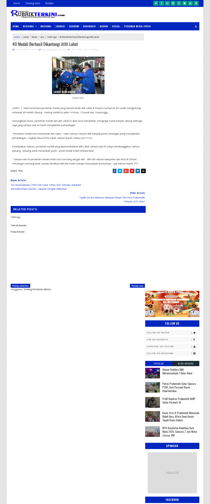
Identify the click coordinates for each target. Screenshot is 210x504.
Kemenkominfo (154, 306)
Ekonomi (74, 25)
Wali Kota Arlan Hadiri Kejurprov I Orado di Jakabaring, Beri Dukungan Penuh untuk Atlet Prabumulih (127, 474)
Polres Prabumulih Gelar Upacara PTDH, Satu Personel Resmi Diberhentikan (179, 128)
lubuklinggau (154, 369)
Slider (66, 414)
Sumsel (184, 364)
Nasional (46, 25)
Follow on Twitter (173, 74)
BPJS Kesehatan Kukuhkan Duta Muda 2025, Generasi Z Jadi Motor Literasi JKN (179, 173)
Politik (150, 358)
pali (182, 375)
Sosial (116, 25)
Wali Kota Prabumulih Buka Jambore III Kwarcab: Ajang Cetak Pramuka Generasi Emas (126, 433)
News (34, 35)
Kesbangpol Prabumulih (159, 312)
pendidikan (152, 381)
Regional (28, 25)
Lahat (26, 35)
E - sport (151, 278)
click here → (26, 450)
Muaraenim (153, 323)
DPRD (186, 266)
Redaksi (49, 3)
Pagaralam (153, 346)
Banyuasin (152, 266)
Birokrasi (89, 25)
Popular (159, 105)
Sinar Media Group (56, 498)
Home (16, 3)
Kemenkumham (179, 306)
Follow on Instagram (173, 95)
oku (42, 35)
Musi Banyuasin (155, 329)
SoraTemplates (27, 498)
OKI (166, 335)
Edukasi (60, 25)
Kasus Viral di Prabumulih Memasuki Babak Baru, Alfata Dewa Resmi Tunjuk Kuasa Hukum (180, 158)
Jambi (168, 289)
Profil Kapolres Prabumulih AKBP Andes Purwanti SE (178, 142)
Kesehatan (152, 318)
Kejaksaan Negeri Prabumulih (162, 301)
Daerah (151, 272)
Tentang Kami (32, 3)
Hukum (150, 289)
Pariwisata (153, 352)
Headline (175, 283)
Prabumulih (171, 358)
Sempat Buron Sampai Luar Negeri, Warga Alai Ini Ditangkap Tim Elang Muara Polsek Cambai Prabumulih (127, 414)
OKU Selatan (183, 335)
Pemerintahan (175, 352)
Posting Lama (130, 280)
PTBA (170, 341)
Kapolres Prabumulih (158, 295)
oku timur (165, 375)
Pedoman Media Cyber (137, 25)
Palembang (173, 346)
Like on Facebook (173, 81)
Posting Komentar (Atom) (37, 284)
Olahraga (52, 35)
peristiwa (173, 381)
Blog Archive (186, 105)
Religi (150, 364)
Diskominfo (172, 272)
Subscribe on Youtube (173, 88)
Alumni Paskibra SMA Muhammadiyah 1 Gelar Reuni (177, 113)
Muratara (174, 323)
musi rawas (178, 369)
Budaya (104, 25)
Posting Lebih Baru (20, 280)
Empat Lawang (154, 283)
